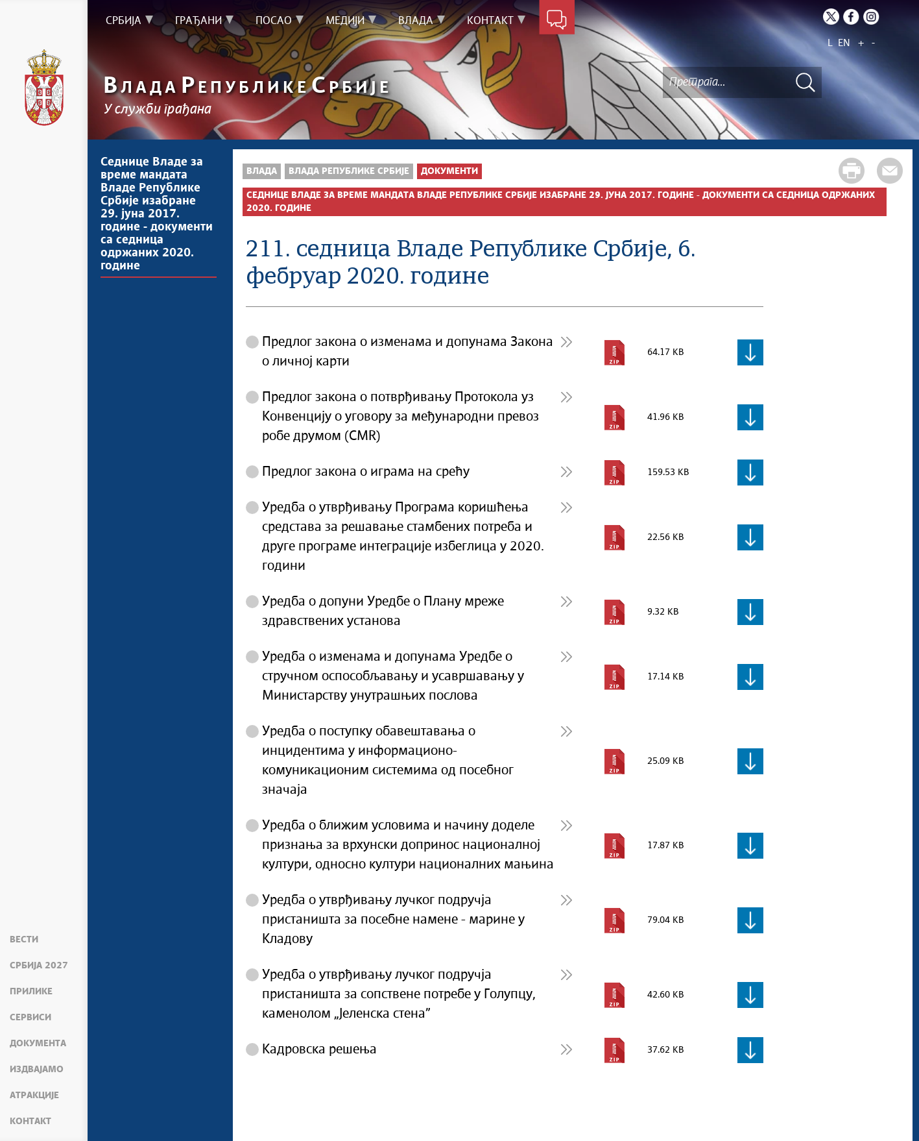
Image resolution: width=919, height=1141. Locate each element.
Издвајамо (37, 1069)
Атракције (34, 1095)
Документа (38, 1043)
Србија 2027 (39, 965)
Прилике (31, 991)
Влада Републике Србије (349, 171)
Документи (449, 171)
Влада (261, 171)
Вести (24, 939)
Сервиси (30, 1017)
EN (844, 43)
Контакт (30, 1121)
